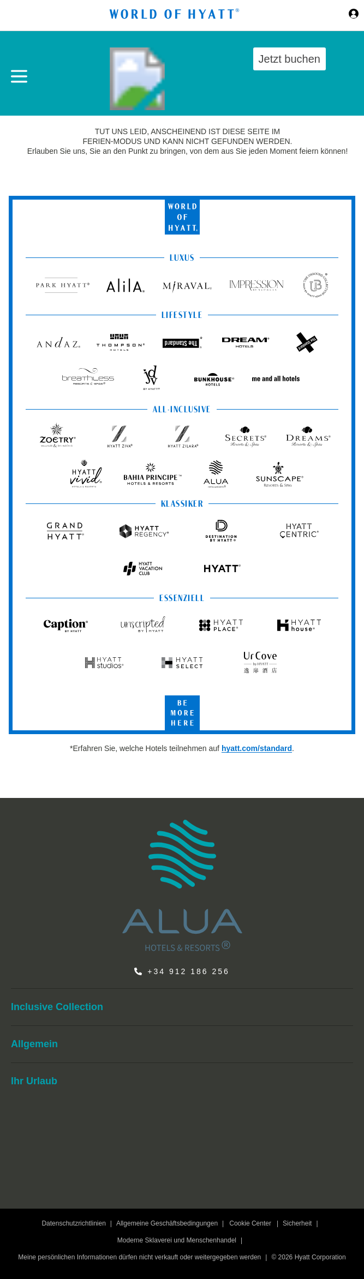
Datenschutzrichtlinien (73, 1223)
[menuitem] (182, 1007)
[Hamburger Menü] (19, 76)
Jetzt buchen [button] (289, 59)
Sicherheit (297, 1223)
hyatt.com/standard (257, 748)
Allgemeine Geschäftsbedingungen (167, 1223)
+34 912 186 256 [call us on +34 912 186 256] (188, 971)
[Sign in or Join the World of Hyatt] (354, 15)
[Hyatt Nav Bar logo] (175, 15)
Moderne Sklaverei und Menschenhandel (176, 1240)
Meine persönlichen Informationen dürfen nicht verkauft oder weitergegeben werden (139, 1257)
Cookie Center (250, 1223)
